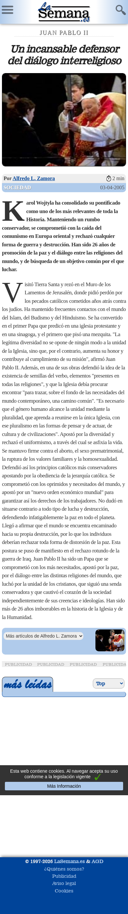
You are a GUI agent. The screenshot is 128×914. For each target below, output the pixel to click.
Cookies (64, 890)
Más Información (64, 786)
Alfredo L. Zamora (34, 178)
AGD (97, 861)
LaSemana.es (69, 861)
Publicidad (64, 876)
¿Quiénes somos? (64, 869)
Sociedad (17, 187)
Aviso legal (64, 883)
